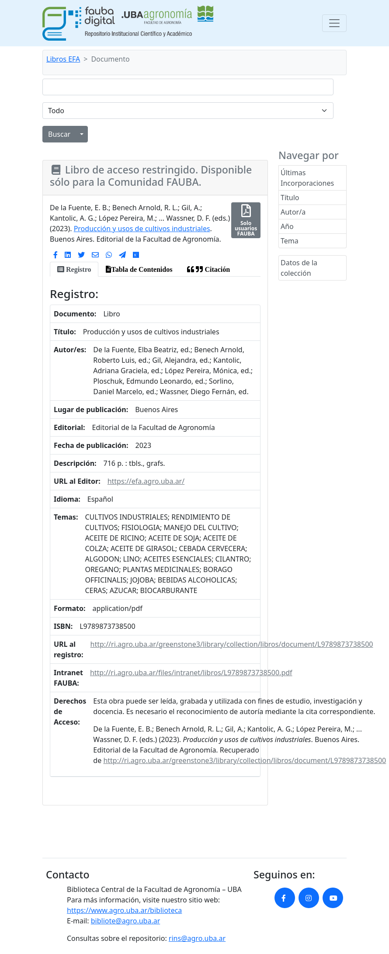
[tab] (74, 269)
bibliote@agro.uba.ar (125, 921)
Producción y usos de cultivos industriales (142, 228)
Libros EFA (63, 59)
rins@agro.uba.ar (197, 938)
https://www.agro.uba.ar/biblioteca (124, 910)
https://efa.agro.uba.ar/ (146, 481)
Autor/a (293, 212)
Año (287, 226)
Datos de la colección (299, 268)
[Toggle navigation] (334, 23)
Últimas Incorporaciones (307, 178)
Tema (290, 241)
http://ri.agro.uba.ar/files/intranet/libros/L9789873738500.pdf (191, 672)
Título (290, 197)
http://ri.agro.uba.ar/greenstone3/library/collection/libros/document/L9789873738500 (231, 644)
